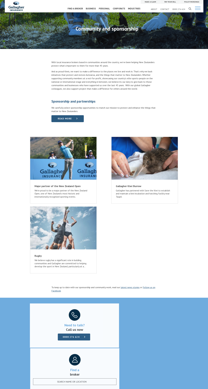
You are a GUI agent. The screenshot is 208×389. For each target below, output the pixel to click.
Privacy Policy (95, 359)
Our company (85, 307)
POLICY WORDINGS (137, 314)
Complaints (35, 318)
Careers (83, 311)
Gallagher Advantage (89, 321)
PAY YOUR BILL (135, 307)
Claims (33, 307)
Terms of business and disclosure (46, 321)
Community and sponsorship (92, 325)
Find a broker (104, 291)
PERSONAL (104, 8)
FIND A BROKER (75, 8)
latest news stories (130, 214)
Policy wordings (37, 314)
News (82, 318)
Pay (32, 311)
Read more (65, 118)
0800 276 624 (178, 9)
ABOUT (154, 9)
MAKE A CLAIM (135, 301)
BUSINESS (91, 8)
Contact (83, 314)
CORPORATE (119, 8)
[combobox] (142, 265)
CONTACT (164, 9)
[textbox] (139, 265)
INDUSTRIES (134, 8)
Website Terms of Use (78, 359)
